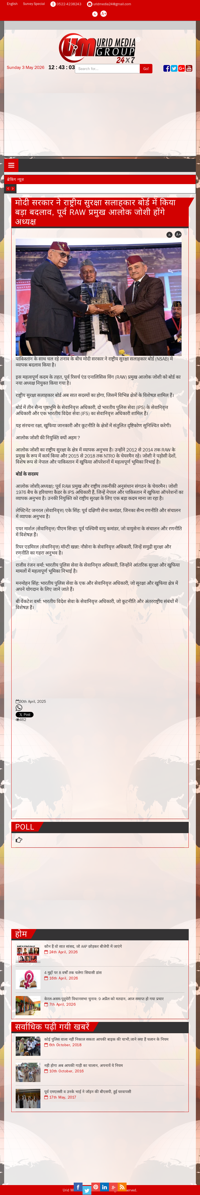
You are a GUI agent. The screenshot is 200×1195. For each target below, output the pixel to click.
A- (95, 14)
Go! (146, 68)
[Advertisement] (100, 117)
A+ (104, 13)
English (12, 4)
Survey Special (34, 4)
